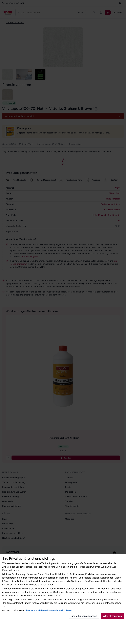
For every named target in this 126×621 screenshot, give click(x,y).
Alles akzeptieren (112, 616)
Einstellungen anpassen (84, 616)
